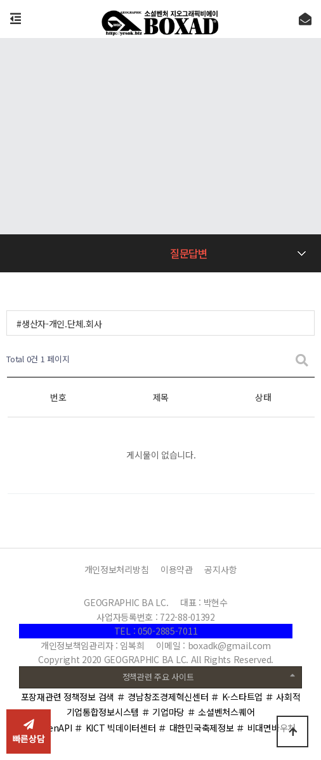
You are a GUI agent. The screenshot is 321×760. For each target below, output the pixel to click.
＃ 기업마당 (163, 712)
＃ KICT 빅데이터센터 (114, 727)
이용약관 (176, 569)
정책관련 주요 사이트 (208, 676)
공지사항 (220, 569)
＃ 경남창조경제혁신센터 (163, 696)
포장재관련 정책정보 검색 (67, 696)
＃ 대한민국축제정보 (195, 727)
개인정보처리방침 (116, 569)
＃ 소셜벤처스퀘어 (220, 712)
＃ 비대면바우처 (266, 727)
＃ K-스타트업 (237, 696)
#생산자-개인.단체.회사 (59, 323)
